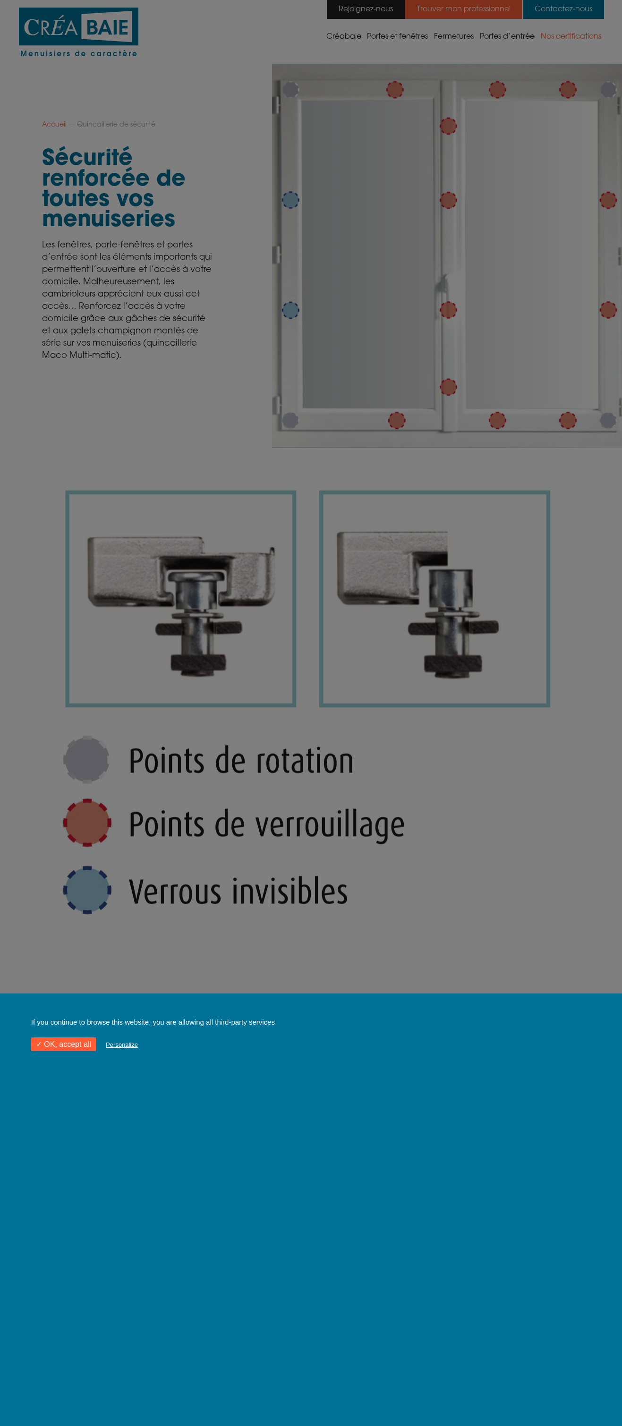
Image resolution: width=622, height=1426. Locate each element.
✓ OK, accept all (63, 1044)
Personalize (122, 1044)
